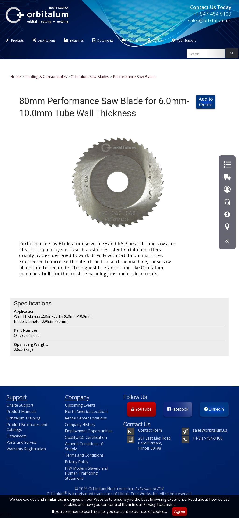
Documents (102, 40)
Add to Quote (206, 101)
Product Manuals (21, 411)
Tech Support (184, 40)
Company (77, 397)
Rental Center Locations (86, 418)
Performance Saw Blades (134, 76)
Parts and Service (22, 442)
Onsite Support (20, 405)
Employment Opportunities (88, 430)
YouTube (141, 409)
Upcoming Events (80, 405)
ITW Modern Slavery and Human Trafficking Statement (86, 473)
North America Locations (87, 411)
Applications (44, 40)
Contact (155, 40)
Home (15, 76)
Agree (179, 511)
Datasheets (17, 436)
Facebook (177, 409)
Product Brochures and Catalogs (27, 427)
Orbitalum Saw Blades (90, 76)
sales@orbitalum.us (209, 20)
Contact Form (150, 430)
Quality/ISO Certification (86, 437)
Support (17, 397)
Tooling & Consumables (46, 76)
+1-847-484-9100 (212, 14)
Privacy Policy (76, 461)
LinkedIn (214, 409)
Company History (80, 424)
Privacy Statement (159, 504)
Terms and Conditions (84, 455)
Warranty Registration (26, 448)
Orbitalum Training (23, 418)
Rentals (130, 40)
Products (15, 40)
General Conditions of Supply (84, 446)
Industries (74, 40)
